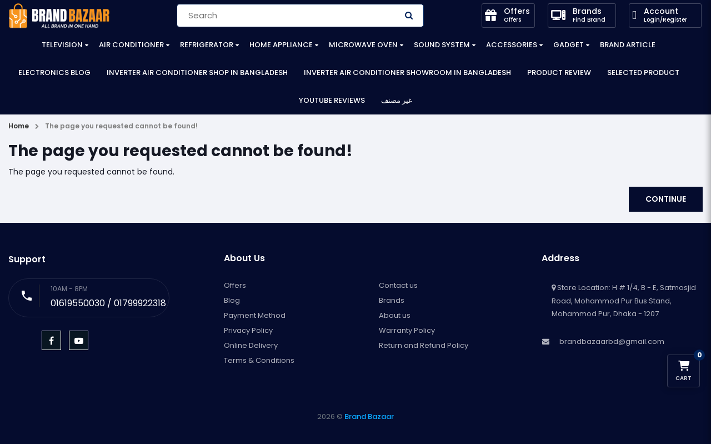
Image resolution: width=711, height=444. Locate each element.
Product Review (559, 72)
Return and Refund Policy (423, 345)
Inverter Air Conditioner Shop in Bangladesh (197, 72)
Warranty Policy (407, 330)
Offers (235, 285)
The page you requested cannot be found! (121, 126)
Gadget (568, 44)
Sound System (442, 44)
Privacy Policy (248, 330)
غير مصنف (396, 100)
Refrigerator (206, 44)
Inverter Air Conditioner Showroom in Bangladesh (407, 72)
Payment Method (255, 315)
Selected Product (643, 72)
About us (394, 315)
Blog (232, 300)
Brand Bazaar (369, 416)
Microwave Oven (363, 44)
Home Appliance (281, 44)
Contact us (398, 285)
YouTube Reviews (332, 100)
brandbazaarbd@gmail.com (611, 341)
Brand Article (627, 44)
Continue (665, 198)
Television (62, 44)
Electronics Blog (54, 72)
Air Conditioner (131, 44)
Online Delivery (251, 345)
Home (18, 126)
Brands (391, 300)
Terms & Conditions (259, 360)
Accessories (511, 44)
